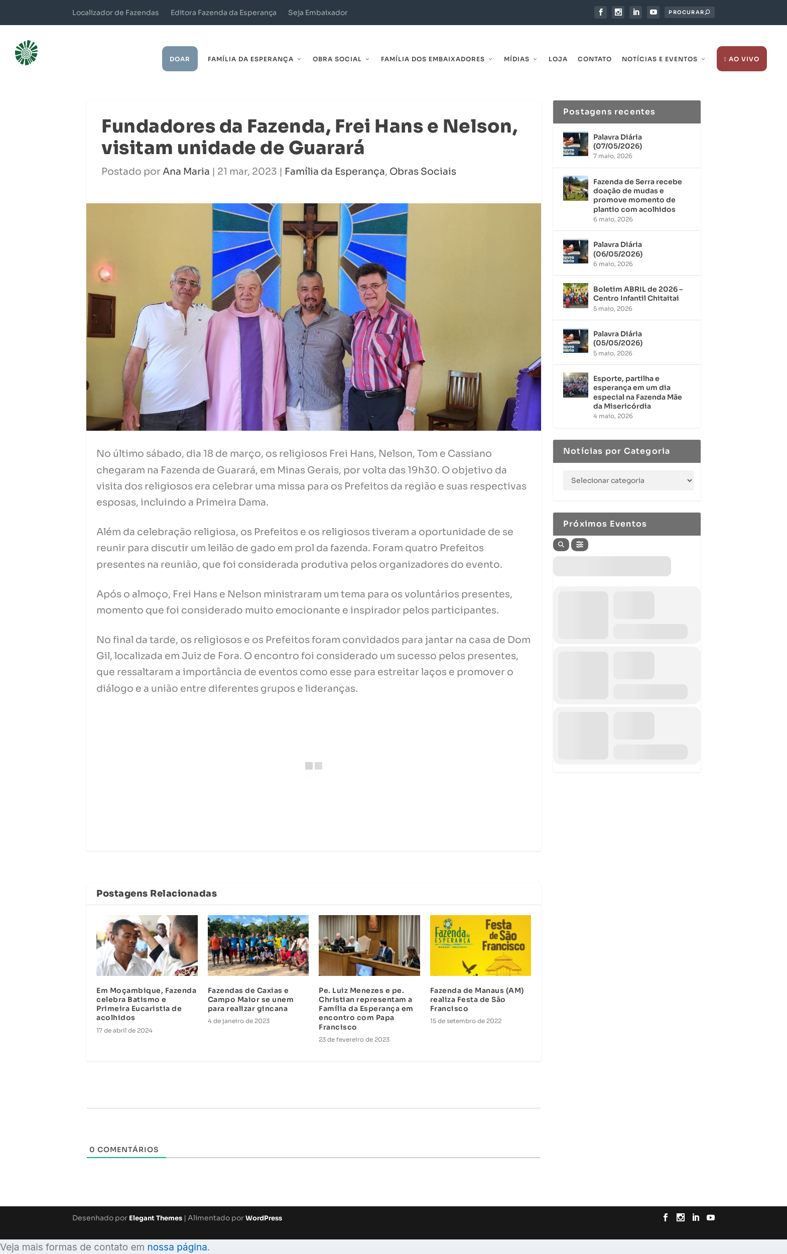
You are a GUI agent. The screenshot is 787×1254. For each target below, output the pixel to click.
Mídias (517, 44)
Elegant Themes (155, 1202)
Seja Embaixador (318, 12)
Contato (595, 44)
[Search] (561, 529)
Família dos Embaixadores (433, 44)
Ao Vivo (741, 44)
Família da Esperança (251, 44)
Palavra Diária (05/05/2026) (617, 323)
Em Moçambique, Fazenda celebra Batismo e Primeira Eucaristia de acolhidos (146, 989)
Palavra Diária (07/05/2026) (617, 126)
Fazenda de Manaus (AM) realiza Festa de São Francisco (477, 984)
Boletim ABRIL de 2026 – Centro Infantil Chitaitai (638, 279)
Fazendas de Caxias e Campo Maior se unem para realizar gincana (251, 984)
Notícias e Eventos (660, 44)
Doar (180, 44)
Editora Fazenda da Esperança (224, 12)
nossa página (177, 1232)
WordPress (263, 1202)
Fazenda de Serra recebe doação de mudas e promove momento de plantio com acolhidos (637, 180)
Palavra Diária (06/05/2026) (617, 234)
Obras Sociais (422, 157)
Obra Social (337, 44)
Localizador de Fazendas (115, 12)
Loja (558, 44)
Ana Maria (186, 157)
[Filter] (579, 529)
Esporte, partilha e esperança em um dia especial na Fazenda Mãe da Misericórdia (637, 377)
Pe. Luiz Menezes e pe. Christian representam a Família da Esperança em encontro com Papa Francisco (366, 994)
